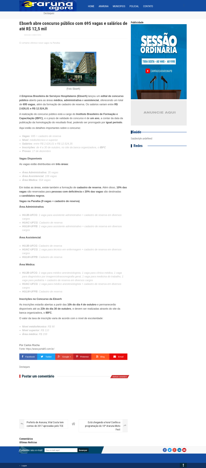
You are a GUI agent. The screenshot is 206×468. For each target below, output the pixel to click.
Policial (134, 6)
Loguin (24, 466)
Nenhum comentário (32, 35)
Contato (148, 6)
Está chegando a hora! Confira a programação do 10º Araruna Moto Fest (102, 426)
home (91, 6)
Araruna (104, 6)
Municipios (119, 6)
